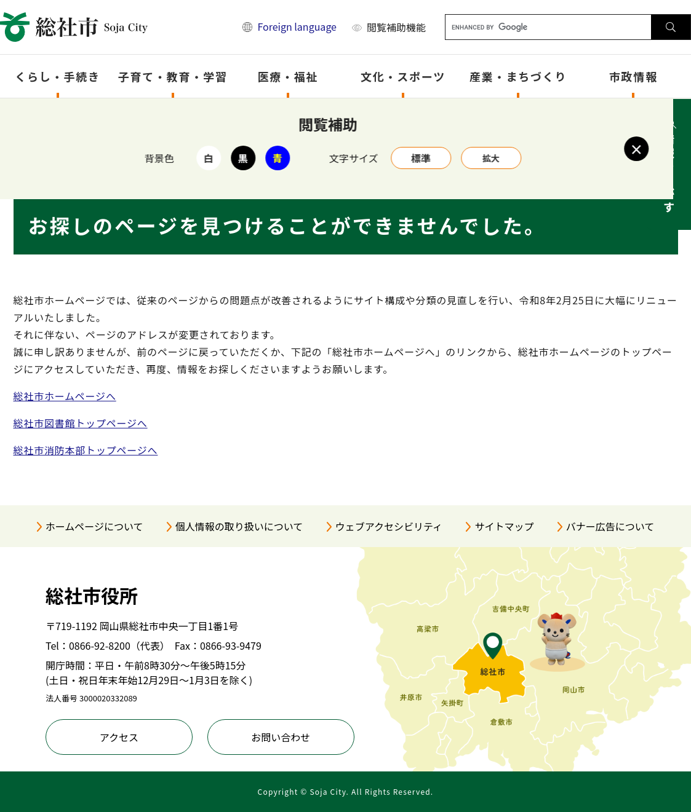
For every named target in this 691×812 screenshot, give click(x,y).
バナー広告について (610, 526)
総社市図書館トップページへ (81, 423)
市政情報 (633, 76)
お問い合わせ (280, 737)
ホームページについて (94, 526)
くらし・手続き (57, 76)
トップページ (78, 114)
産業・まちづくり (518, 76)
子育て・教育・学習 (173, 76)
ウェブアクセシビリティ (388, 526)
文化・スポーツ (403, 76)
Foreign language (297, 26)
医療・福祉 (287, 76)
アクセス (119, 737)
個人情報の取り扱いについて (239, 526)
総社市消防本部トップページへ (86, 450)
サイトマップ (503, 526)
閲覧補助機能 (396, 27)
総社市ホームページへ (65, 395)
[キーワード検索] (548, 27)
